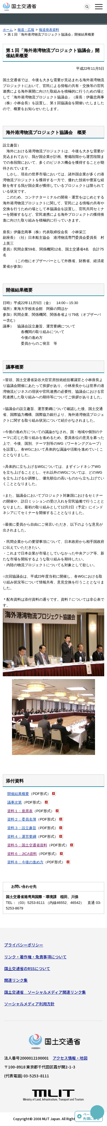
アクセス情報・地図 (70, 1058)
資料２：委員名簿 (21, 819)
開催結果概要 (18, 794)
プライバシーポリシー (23, 945)
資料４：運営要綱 (21, 836)
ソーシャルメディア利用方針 (29, 1003)
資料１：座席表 (20, 811)
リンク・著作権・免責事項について (35, 957)
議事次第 (14, 802)
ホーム (8, 30)
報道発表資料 (49, 30)
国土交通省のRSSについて (27, 968)
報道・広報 (26, 30)
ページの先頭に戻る (91, 1116)
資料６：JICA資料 (22, 854)
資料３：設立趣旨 (21, 828)
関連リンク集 (16, 980)
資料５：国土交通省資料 (27, 845)
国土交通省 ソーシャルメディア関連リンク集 (45, 992)
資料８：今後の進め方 (25, 862)
